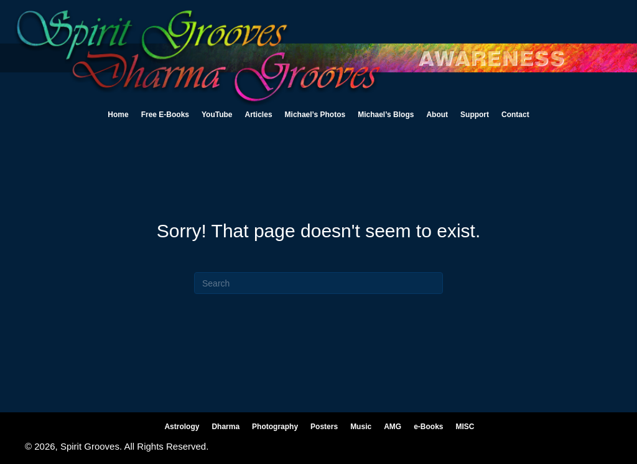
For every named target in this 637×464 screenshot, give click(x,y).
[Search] (318, 283)
